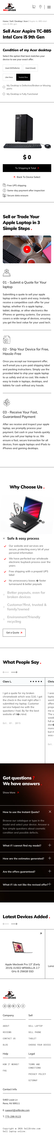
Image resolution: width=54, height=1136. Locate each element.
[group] (22, 954)
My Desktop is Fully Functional (27, 93)
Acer (26, 21)
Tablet (32, 1038)
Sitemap (32, 1080)
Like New (9, 77)
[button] (14, 672)
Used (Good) (30, 68)
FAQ (5, 1070)
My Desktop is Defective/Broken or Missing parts (27, 87)
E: (16, 1110)
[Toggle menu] (49, 7)
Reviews (7, 1032)
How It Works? (11, 1064)
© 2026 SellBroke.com (27, 1128)
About (6, 1025)
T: (12, 1116)
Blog (5, 1044)
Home (5, 21)
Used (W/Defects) (12, 68)
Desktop (18, 21)
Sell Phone (34, 1032)
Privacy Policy (37, 1074)
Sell (11, 21)
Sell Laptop (35, 1025)
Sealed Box (23, 77)
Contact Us (9, 1038)
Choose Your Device (39, 1044)
